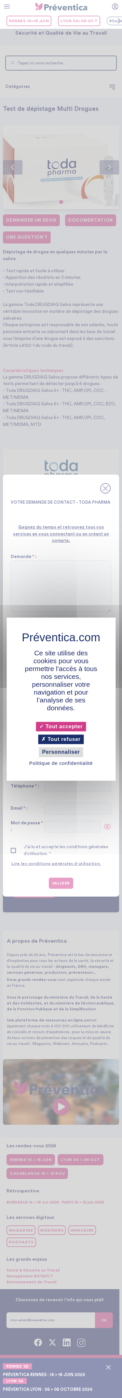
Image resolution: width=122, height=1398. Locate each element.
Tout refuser (61, 739)
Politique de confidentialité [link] (61, 763)
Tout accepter (61, 726)
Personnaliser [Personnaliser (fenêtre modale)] (61, 752)
